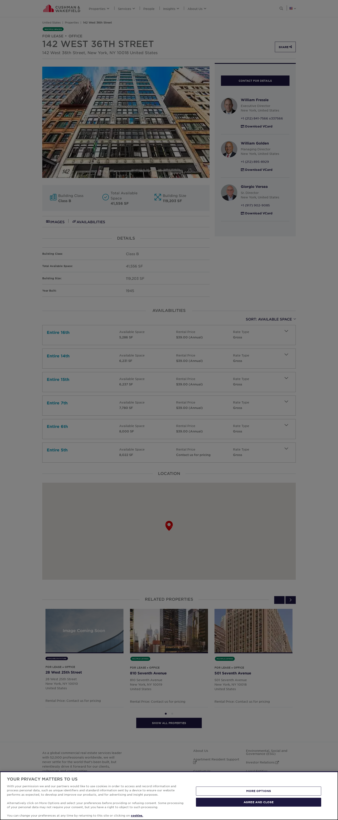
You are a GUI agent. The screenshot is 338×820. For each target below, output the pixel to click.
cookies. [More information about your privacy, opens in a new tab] (137, 815)
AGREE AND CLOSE (259, 802)
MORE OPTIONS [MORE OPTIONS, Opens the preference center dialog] (258, 791)
